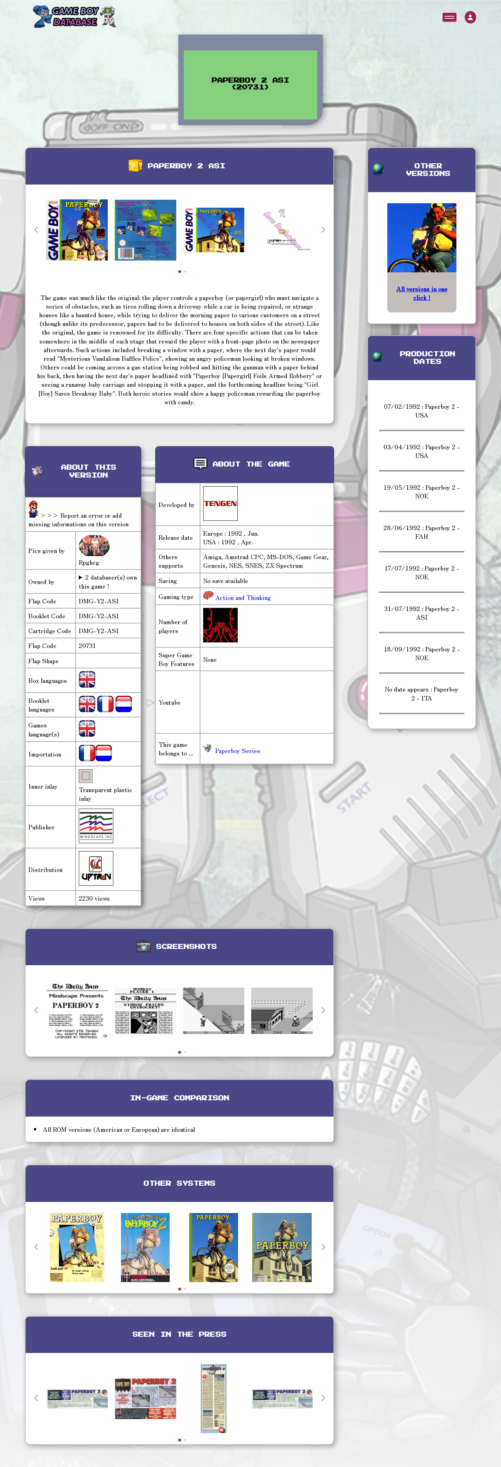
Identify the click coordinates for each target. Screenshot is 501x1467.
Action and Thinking (242, 597)
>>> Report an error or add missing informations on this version (78, 519)
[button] (323, 229)
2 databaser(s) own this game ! (108, 581)
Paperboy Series (231, 750)
